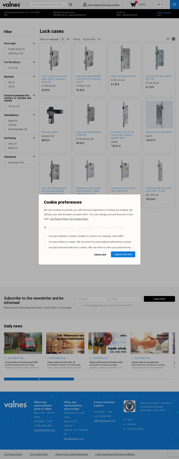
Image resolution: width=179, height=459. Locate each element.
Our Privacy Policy (59, 218)
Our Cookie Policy (79, 218)
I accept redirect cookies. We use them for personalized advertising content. (90, 241)
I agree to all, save (123, 254)
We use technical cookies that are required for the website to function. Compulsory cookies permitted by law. (86, 229)
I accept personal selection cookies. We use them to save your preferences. (89, 247)
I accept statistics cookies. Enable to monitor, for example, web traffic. (86, 236)
